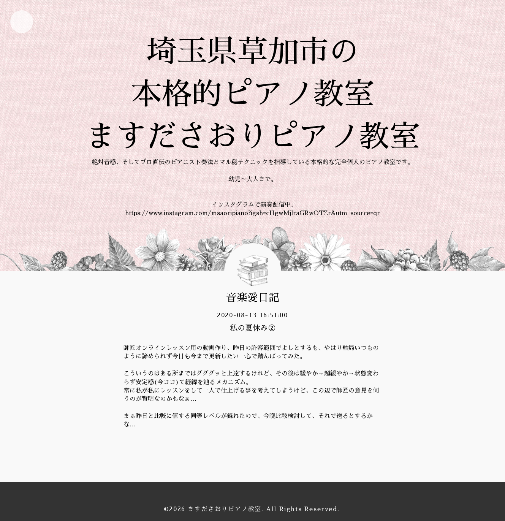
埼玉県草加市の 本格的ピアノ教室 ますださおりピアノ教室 (252, 94)
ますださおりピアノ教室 (224, 509)
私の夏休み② (252, 328)
